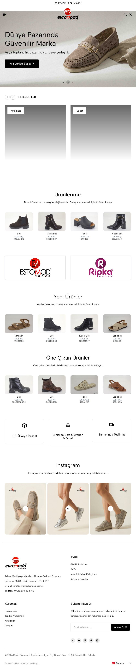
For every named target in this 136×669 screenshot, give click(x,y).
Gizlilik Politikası (79, 564)
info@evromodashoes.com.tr (28, 586)
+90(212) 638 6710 (24, 590)
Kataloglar (10, 620)
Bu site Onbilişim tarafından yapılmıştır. (22, 663)
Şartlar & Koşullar (79, 579)
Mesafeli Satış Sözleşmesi (84, 574)
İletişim (9, 625)
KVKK (73, 569)
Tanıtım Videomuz (14, 616)
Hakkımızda (11, 611)
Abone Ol (120, 627)
